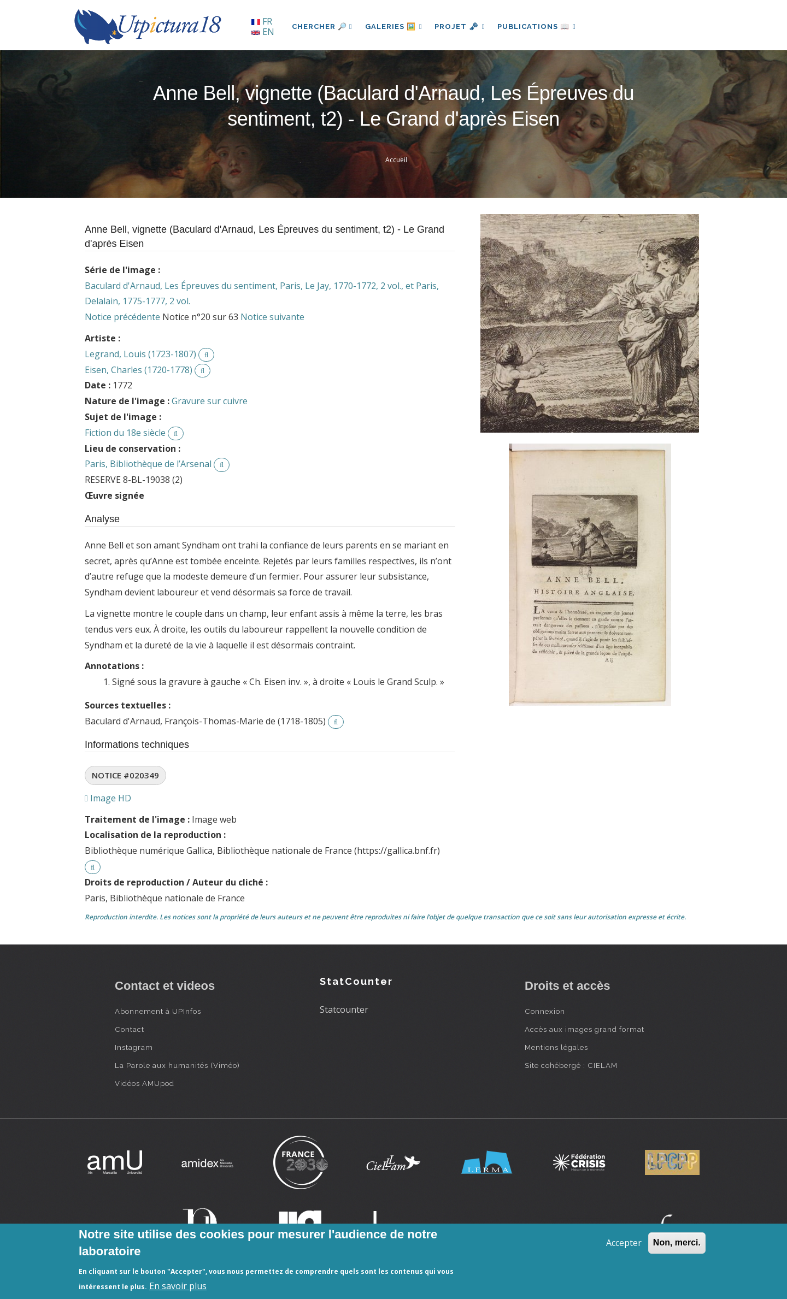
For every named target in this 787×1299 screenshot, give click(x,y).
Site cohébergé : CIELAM (571, 1065)
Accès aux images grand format (584, 1029)
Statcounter (344, 1009)
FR (261, 21)
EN (262, 32)
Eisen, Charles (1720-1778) (138, 370)
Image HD (108, 798)
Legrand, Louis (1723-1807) (140, 354)
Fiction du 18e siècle (125, 433)
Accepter (624, 1243)
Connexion (545, 1011)
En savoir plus (178, 1286)
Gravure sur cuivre (210, 401)
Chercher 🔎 (322, 26)
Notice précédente (122, 317)
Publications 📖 (539, 26)
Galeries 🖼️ (394, 26)
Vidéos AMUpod (144, 1083)
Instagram (134, 1047)
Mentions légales (556, 1047)
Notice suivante (272, 317)
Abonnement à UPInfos (158, 1011)
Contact (129, 1029)
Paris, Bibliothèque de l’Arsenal (148, 464)
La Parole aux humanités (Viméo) (177, 1065)
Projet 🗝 (461, 26)
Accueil (396, 159)
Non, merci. (677, 1242)
